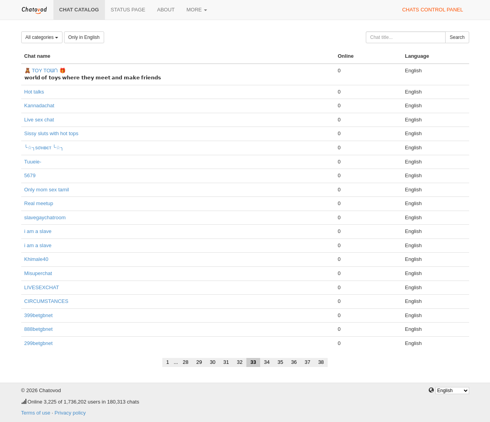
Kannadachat (39, 105)
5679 (30, 175)
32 (239, 362)
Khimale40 (36, 259)
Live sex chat (39, 120)
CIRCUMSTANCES (46, 301)
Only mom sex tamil (46, 190)
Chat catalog (79, 10)
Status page (128, 10)
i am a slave (37, 231)
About (166, 10)
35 (280, 362)
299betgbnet (38, 343)
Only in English (84, 37)
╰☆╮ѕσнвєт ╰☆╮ (44, 147)
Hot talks (34, 92)
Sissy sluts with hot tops (51, 133)
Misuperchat (38, 273)
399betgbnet (38, 315)
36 (294, 362)
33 (253, 362)
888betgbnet (38, 329)
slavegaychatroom (45, 217)
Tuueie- (33, 162)
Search (457, 37)
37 (307, 362)
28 (185, 362)
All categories (42, 37)
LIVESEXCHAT (41, 287)
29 (199, 362)
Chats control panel (432, 10)
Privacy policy (70, 413)
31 (226, 362)
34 (267, 362)
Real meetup (38, 203)
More (197, 10)
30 (212, 362)
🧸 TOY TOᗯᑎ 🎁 (45, 70)
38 (321, 362)
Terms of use (35, 413)
